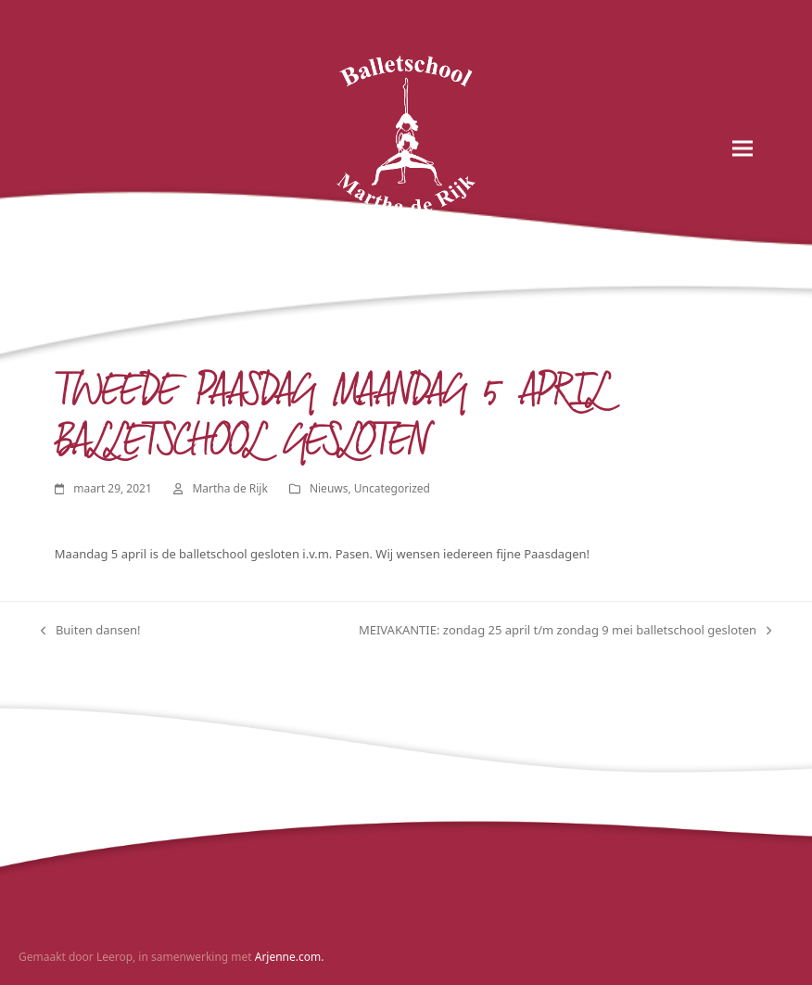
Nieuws (329, 488)
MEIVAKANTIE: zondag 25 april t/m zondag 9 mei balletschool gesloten (565, 630)
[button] (742, 149)
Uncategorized (392, 488)
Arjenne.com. (289, 957)
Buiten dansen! (91, 630)
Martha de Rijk (229, 488)
